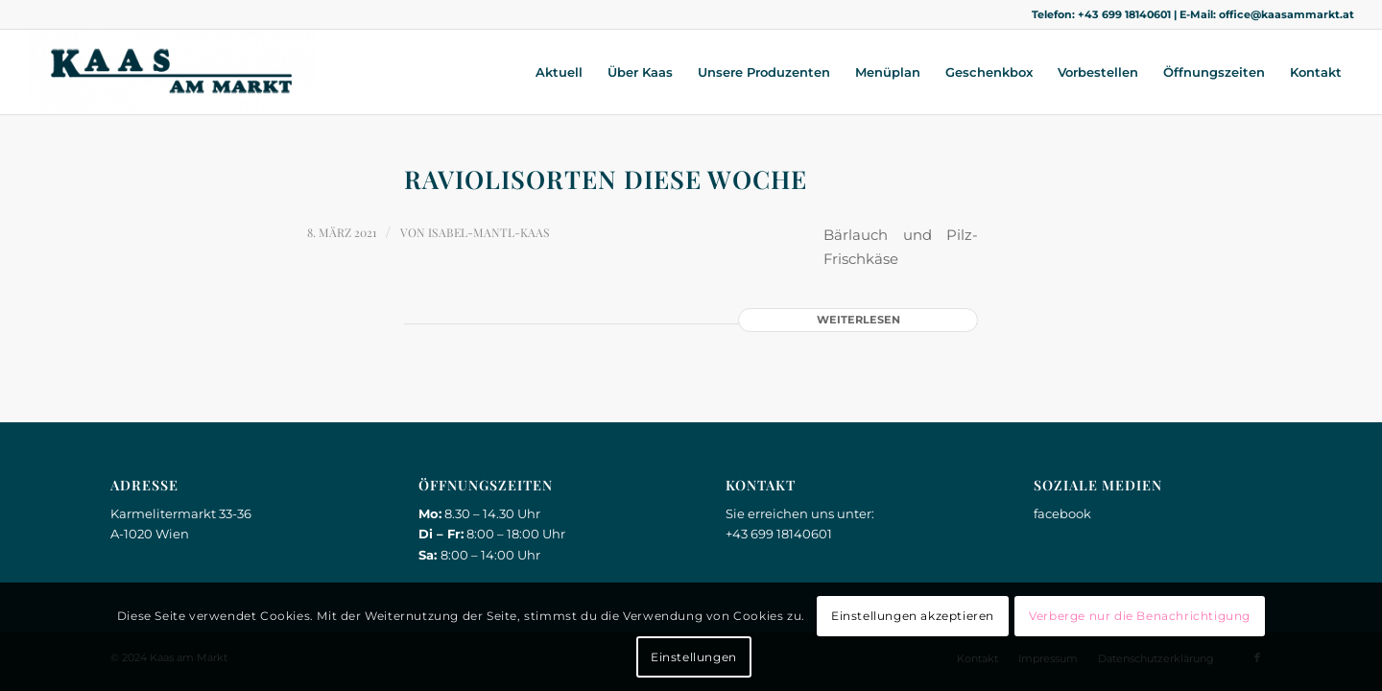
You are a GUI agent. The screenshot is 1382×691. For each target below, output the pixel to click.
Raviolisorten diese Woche (605, 179)
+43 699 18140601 (1124, 14)
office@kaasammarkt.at (1286, 14)
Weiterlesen (858, 319)
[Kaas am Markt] (172, 72)
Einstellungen (694, 657)
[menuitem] (559, 72)
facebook (1062, 513)
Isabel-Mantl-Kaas (489, 232)
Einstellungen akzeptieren (912, 615)
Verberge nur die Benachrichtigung (1140, 615)
